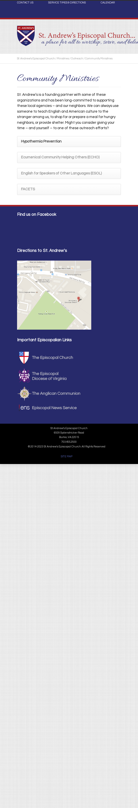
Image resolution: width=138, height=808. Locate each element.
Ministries (63, 58)
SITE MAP (66, 456)
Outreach (77, 58)
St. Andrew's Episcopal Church (36, 58)
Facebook (116, 14)
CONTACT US (25, 2)
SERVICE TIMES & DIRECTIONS (67, 2)
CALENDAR (108, 2)
